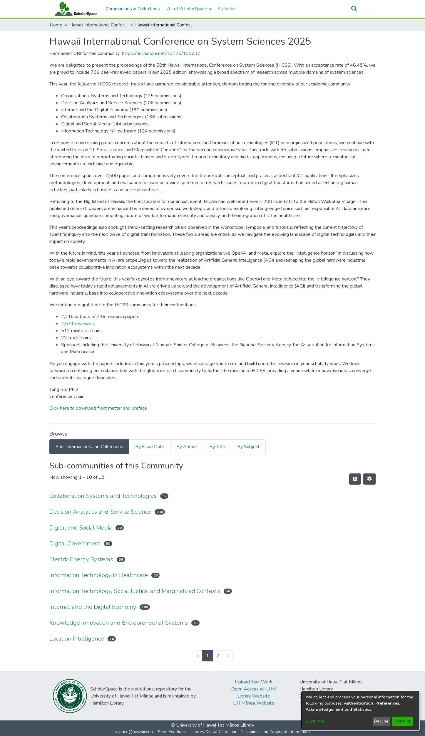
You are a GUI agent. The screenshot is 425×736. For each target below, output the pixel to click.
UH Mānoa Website (253, 703)
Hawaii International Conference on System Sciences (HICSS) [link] (98, 25)
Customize (315, 721)
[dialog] (360, 710)
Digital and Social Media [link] (80, 528)
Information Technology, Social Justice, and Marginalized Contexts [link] (134, 591)
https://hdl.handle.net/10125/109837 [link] (161, 53)
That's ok (402, 721)
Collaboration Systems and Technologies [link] (103, 496)
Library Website (253, 696)
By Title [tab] (217, 446)
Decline (381, 721)
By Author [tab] (186, 446)
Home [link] (56, 25)
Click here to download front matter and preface (98, 408)
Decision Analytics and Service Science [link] (100, 512)
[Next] (227, 655)
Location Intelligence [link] (76, 639)
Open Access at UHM (253, 689)
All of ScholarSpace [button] (187, 9)
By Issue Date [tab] (149, 446)
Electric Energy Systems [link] (81, 559)
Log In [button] (366, 9)
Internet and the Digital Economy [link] (92, 607)
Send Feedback (172, 732)
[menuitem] (189, 9)
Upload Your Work (253, 682)
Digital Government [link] (75, 543)
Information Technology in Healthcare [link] (98, 575)
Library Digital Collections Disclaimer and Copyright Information (251, 732)
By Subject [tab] (248, 446)
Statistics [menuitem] (227, 9)
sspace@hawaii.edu (134, 732)
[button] (354, 8)
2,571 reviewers (78, 323)
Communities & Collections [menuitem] (133, 9)
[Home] (74, 8)
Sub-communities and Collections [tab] (89, 446)
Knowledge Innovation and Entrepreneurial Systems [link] (118, 623)
